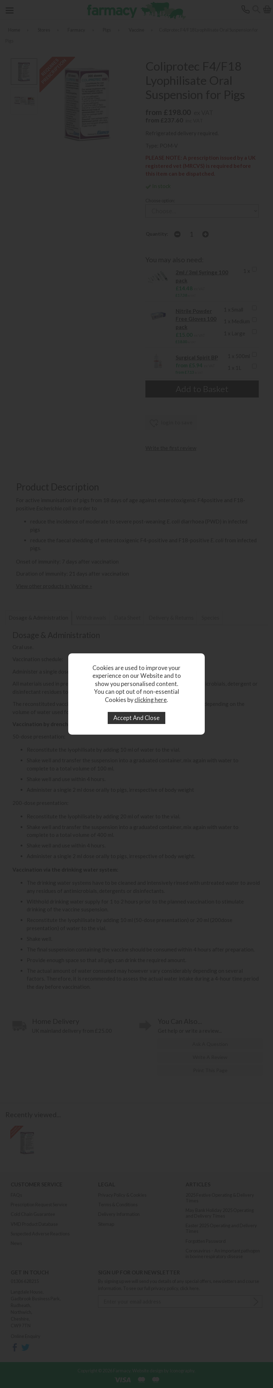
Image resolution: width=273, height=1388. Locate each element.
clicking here (150, 699)
